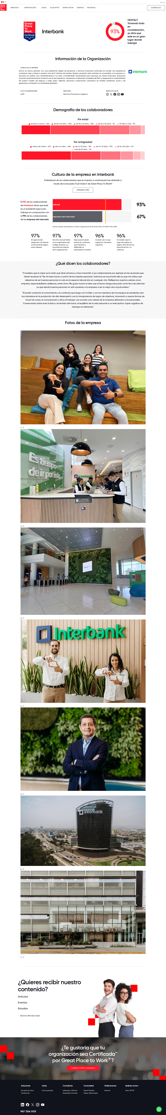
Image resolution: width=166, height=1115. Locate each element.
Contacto (156, 8)
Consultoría (68, 1085)
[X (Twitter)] (33, 1104)
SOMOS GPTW (68, 7)
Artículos (107, 1090)
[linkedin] (23, 1104)
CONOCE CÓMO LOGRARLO (83, 1068)
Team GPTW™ (130, 1090)
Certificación (25, 1093)
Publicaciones (110, 1085)
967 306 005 (28, 1111)
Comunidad (89, 1085)
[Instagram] (38, 1104)
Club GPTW (54, 7)
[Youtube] (43, 1104)
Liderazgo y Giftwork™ (70, 1090)
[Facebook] (28, 1104)
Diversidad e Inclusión (70, 1093)
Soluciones (25, 1085)
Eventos (80, 7)
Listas (43, 7)
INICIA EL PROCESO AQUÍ (30, 1016)
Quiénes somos (131, 1085)
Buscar (162, 2)
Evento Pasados (89, 1090)
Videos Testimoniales (91, 1093)
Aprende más (83, 190)
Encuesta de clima (27, 1090)
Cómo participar (47, 1090)
